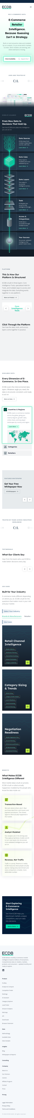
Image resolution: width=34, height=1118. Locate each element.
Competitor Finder (7, 990)
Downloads (5, 1020)
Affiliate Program (7, 1081)
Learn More (13, 426)
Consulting (5, 1060)
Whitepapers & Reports (9, 1054)
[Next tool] (28, 308)
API (3, 1016)
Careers (4, 1078)
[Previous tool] (6, 308)
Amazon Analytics (7, 1009)
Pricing (4, 1094)
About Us (5, 1070)
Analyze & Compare (8, 987)
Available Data (6, 1037)
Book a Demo (13, 926)
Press (3, 1089)
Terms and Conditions (8, 1109)
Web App (5, 1012)
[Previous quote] (25, 500)
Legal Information (7, 1102)
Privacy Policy (6, 1106)
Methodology (6, 1033)
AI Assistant (5, 998)
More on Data (9, 399)
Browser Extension (7, 1023)
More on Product (10, 297)
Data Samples (6, 1041)
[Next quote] (30, 500)
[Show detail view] (28, 662)
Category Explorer (7, 1001)
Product (4, 979)
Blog (3, 1051)
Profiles (4, 983)
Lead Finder (5, 1005)
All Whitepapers (12, 491)
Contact (4, 1085)
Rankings (5, 994)
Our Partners (6, 1074)
